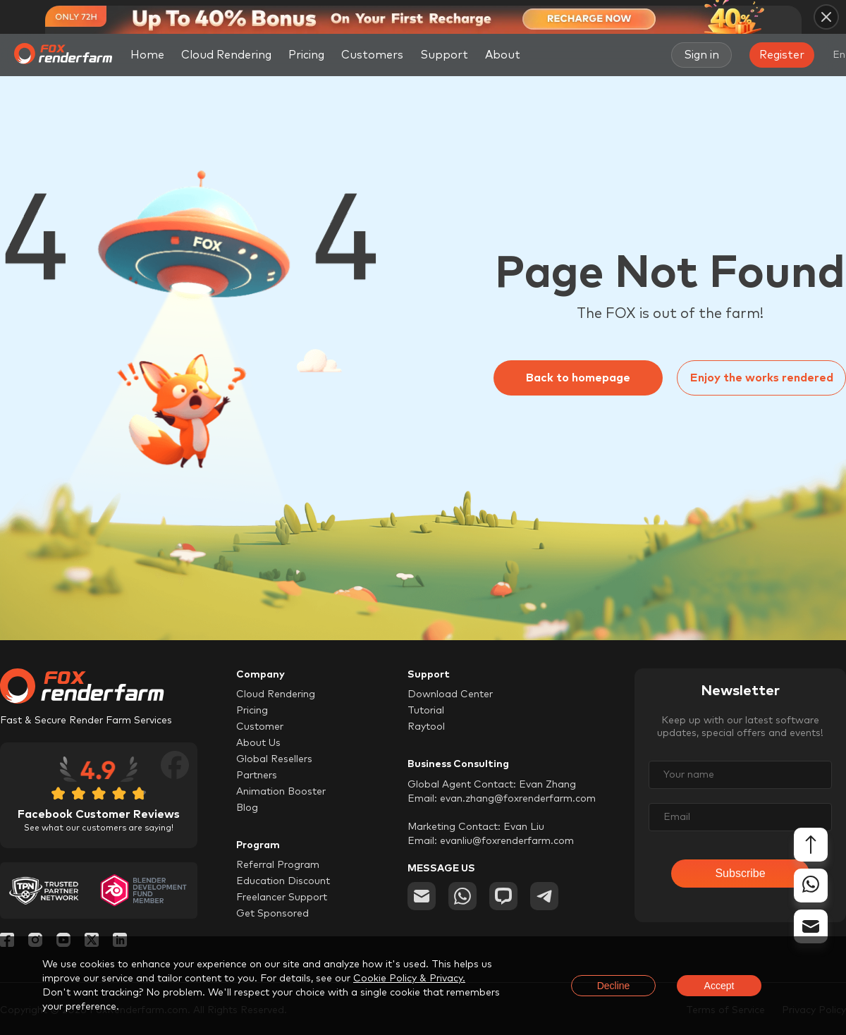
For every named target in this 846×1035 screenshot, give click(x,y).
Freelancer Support (281, 897)
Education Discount (283, 881)
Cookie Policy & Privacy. (409, 979)
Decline (613, 985)
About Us (258, 743)
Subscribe (740, 873)
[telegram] (544, 896)
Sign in (701, 55)
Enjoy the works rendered (761, 378)
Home (147, 55)
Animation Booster (281, 792)
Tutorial (425, 711)
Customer (259, 727)
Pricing (306, 55)
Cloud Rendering (226, 55)
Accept (719, 985)
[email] (421, 896)
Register (781, 55)
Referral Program (277, 865)
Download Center (450, 694)
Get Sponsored (272, 914)
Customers (372, 55)
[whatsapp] (462, 896)
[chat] (503, 896)
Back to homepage (578, 378)
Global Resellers (274, 759)
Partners (256, 775)
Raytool (426, 727)
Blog (247, 808)
